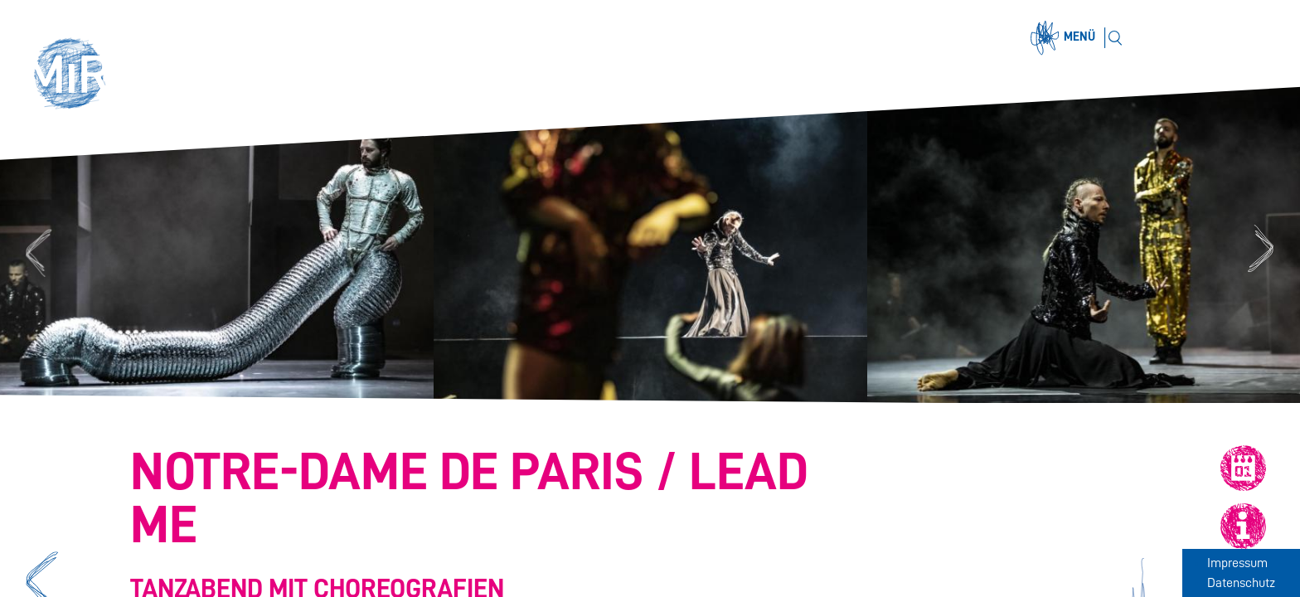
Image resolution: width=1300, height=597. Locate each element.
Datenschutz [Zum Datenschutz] (1241, 583)
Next (1263, 251)
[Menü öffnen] (1065, 38)
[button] (76, 76)
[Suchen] (1114, 37)
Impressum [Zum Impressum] (1237, 563)
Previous (36, 251)
